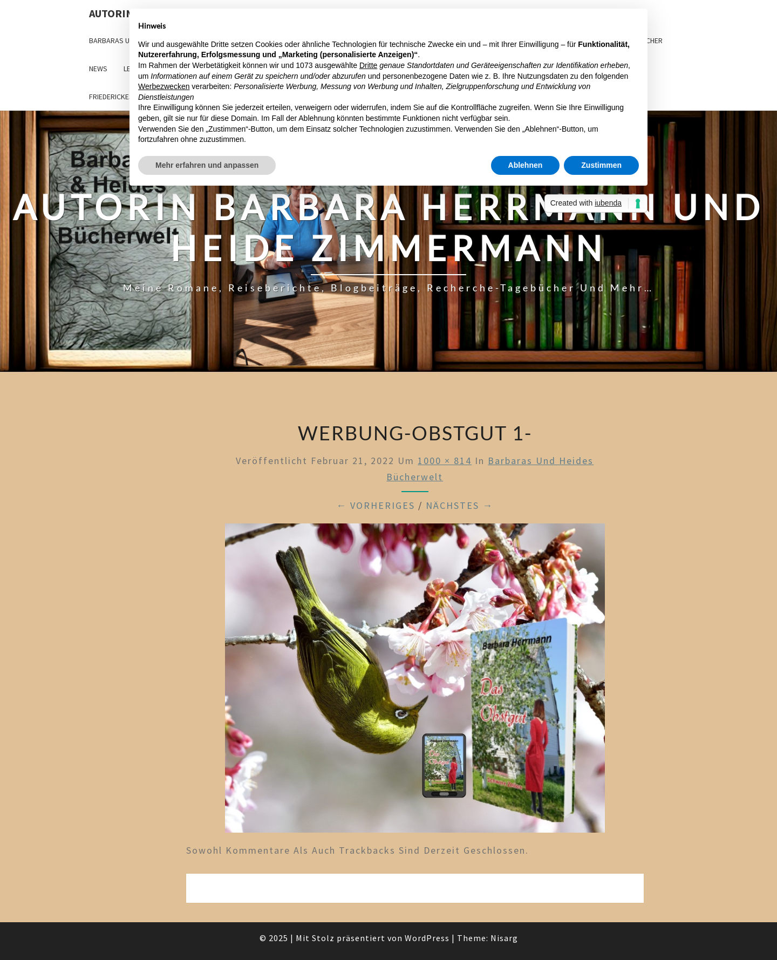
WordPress (427, 937)
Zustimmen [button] (601, 165)
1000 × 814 (445, 460)
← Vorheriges (375, 505)
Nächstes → (459, 505)
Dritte (368, 65)
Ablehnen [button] (525, 165)
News (98, 68)
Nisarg (504, 937)
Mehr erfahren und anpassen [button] (206, 165)
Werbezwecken (163, 86)
